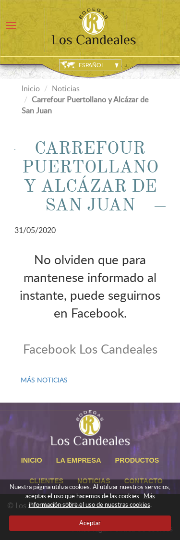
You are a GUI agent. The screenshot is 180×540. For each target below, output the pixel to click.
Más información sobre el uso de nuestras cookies (92, 500)
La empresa (78, 460)
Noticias (66, 88)
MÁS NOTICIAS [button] (44, 379)
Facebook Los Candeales (90, 348)
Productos (137, 460)
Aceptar (90, 522)
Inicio (31, 88)
